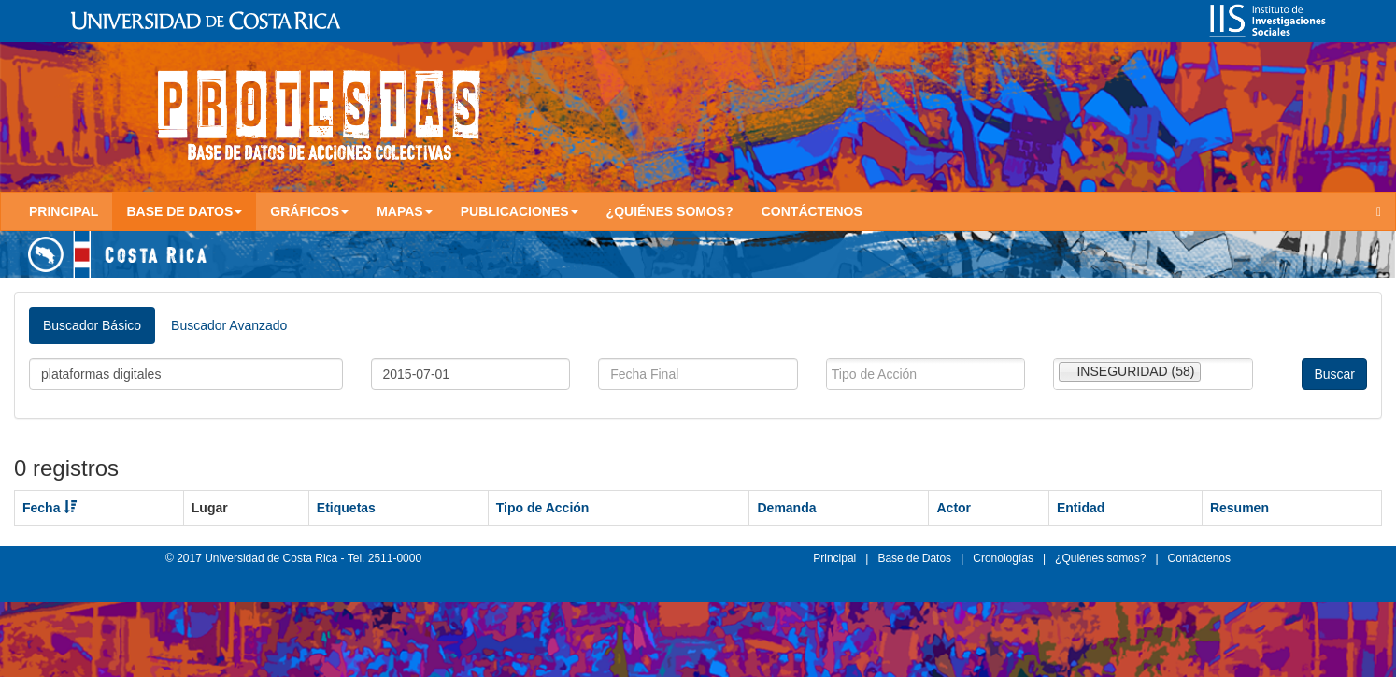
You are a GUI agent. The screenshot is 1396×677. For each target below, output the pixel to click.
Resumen (1239, 507)
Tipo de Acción (543, 507)
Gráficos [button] (309, 211)
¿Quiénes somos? (670, 211)
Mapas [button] (405, 211)
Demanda (786, 507)
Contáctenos (812, 211)
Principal (63, 211)
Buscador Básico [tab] (92, 325)
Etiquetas (346, 507)
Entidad (1080, 507)
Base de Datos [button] (184, 211)
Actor (953, 507)
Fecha (49, 507)
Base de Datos (914, 558)
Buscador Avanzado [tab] (229, 325)
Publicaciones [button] (519, 211)
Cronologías (1003, 558)
